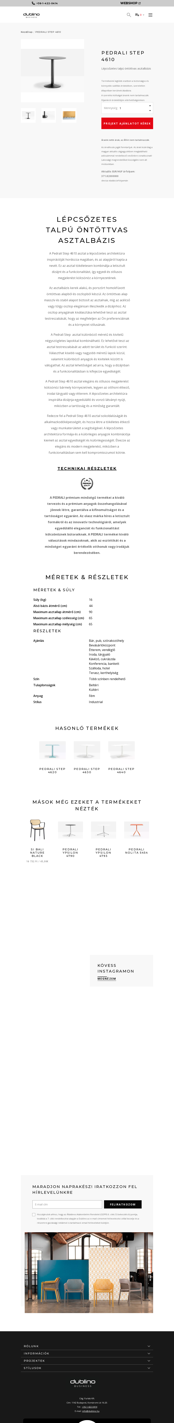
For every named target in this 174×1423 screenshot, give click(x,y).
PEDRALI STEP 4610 (48, 31)
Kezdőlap (27, 31)
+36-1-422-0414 (89, 1406)
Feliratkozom (123, 1204)
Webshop (130, 3)
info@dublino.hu (90, 1411)
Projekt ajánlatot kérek (127, 123)
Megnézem (107, 978)
